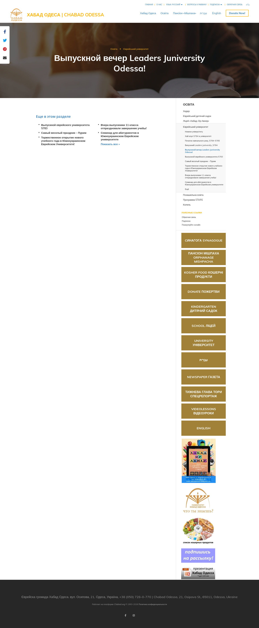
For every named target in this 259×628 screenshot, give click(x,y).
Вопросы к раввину (196, 4)
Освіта (165, 13)
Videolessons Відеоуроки (203, 411)
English (216, 13)
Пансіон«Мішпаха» (184, 13)
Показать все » (110, 144)
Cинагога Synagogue (203, 240)
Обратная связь (234, 4)
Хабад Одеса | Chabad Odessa (65, 15)
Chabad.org (119, 604)
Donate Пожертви (204, 292)
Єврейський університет (136, 49)
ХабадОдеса (148, 13)
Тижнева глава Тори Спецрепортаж (203, 394)
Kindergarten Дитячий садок (203, 309)
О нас (159, 4)
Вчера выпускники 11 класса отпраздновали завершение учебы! (124, 126)
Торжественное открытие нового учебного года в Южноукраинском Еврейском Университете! (63, 141)
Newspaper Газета (203, 377)
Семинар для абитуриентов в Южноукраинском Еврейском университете (120, 136)
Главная (149, 4)
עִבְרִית (203, 13)
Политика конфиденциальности (153, 604)
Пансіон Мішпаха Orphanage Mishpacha (203, 257)
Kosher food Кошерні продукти (203, 274)
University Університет (204, 343)
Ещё (187, 189)
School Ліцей (203, 326)
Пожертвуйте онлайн (237, 13)
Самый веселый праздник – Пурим (64, 132)
